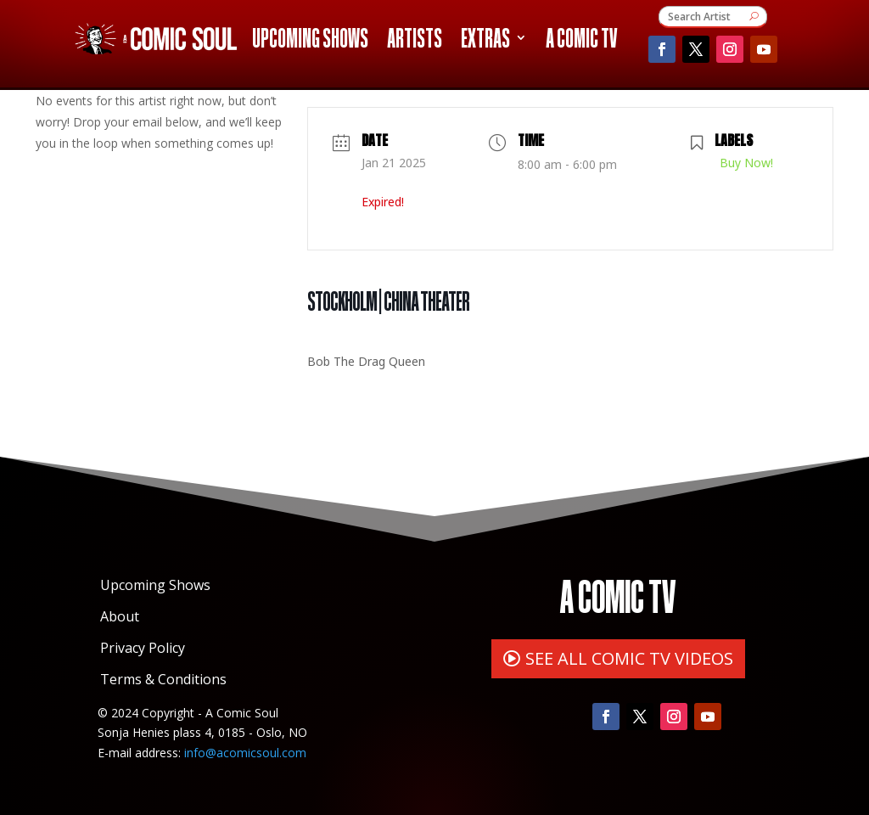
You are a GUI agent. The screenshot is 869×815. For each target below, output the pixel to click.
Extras (485, 40)
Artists (414, 40)
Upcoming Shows (310, 40)
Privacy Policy (142, 647)
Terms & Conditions (163, 679)
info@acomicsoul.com (245, 753)
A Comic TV (581, 40)
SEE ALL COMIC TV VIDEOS (629, 658)
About (119, 616)
